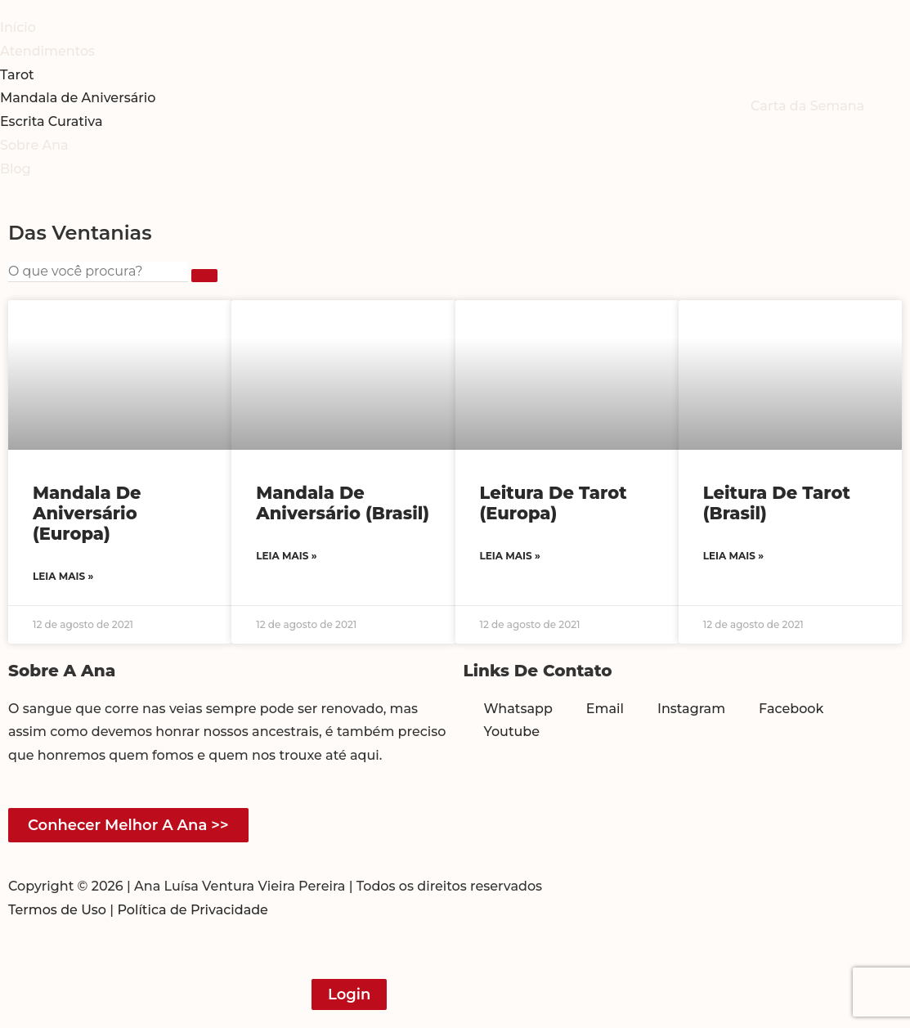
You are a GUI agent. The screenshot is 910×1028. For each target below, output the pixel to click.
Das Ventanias (80, 233)
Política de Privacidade (192, 910)
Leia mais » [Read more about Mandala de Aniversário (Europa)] (63, 576)
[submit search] (204, 275)
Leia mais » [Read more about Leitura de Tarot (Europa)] (510, 556)
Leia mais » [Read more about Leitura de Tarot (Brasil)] (733, 556)
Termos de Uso (57, 910)
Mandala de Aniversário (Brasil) (342, 503)
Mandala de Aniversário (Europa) (87, 513)
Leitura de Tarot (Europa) (553, 503)
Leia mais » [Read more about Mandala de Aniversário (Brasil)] (286, 556)
